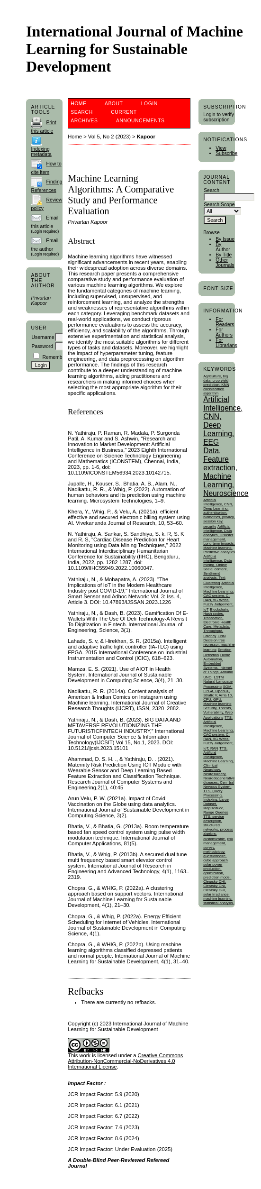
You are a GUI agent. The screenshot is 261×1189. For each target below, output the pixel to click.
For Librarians (226, 343)
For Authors (224, 332)
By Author (223, 247)
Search (81, 112)
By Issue (225, 239)
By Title (224, 254)
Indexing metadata (41, 151)
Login (149, 103)
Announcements (140, 120)
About (114, 103)
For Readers (225, 322)
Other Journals (225, 262)
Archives (84, 120)
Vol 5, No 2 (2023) (109, 136)
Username (42, 337)
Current (123, 112)
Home (78, 103)
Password (42, 346)
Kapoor (146, 136)
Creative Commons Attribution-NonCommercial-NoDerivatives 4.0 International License (125, 1061)
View (221, 148)
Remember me (58, 357)
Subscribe (226, 153)
